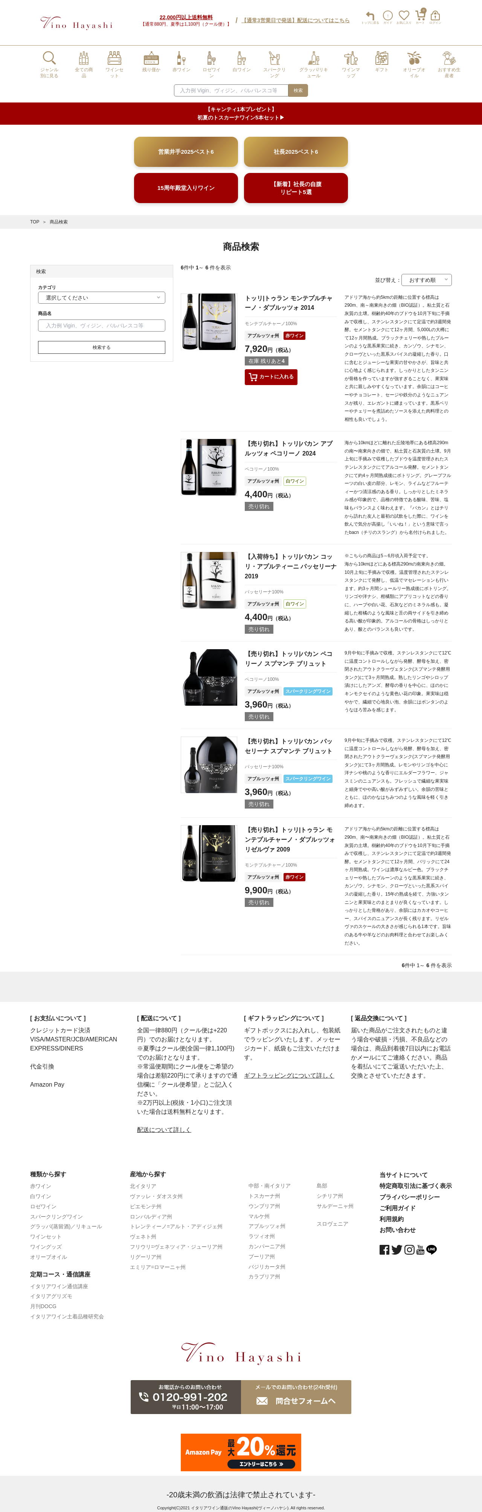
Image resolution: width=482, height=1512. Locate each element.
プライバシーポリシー (410, 1191)
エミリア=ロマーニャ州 (158, 1261)
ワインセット (46, 1231)
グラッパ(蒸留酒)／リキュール (66, 1221)
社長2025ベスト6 (296, 146)
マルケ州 (259, 1211)
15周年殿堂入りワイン (186, 182)
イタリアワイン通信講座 (59, 1281)
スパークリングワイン (308, 685)
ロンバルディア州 (151, 1211)
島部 (322, 1180)
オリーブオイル (48, 1251)
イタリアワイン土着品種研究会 (67, 1311)
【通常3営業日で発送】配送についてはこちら (295, 17)
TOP (34, 216)
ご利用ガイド (398, 1202)
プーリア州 (262, 1251)
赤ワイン (294, 330)
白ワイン (295, 475)
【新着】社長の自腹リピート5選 (296, 182)
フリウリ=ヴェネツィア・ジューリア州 (176, 1241)
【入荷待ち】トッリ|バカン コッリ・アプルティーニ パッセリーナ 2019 (291, 560)
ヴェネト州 (143, 1231)
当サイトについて (404, 1169)
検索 (298, 84)
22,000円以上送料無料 (186, 15)
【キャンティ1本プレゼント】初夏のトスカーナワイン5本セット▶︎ (241, 108)
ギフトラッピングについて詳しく (289, 1070)
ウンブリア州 (264, 1200)
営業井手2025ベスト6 (186, 146)
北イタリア (143, 1180)
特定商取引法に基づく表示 (416, 1180)
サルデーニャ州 (335, 1200)
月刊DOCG (43, 1301)
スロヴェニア (332, 1218)
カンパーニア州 (267, 1241)
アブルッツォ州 (263, 330)
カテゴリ (47, 282)
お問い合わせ (398, 1224)
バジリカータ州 (267, 1261)
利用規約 (392, 1213)
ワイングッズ (46, 1241)
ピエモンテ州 (146, 1201)
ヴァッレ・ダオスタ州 (156, 1191)
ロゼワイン (43, 1201)
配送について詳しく (164, 1124)
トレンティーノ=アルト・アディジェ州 (176, 1221)
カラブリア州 (264, 1271)
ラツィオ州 (262, 1231)
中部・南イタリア (270, 1180)
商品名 (45, 308)
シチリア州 (330, 1190)
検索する (102, 341)
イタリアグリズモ (51, 1290)
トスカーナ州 (264, 1190)
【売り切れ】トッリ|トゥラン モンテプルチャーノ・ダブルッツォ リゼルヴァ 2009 (290, 834)
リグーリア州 (146, 1251)
